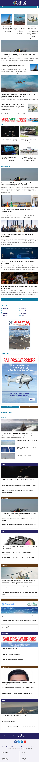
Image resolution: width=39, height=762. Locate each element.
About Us (23, 315)
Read (29, 406)
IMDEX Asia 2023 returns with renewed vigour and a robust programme (16, 553)
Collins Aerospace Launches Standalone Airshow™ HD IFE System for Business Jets (19, 627)
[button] (35, 12)
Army (20, 745)
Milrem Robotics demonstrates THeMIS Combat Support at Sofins (18, 726)
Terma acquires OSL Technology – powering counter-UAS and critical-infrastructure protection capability (19, 514)
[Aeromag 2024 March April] (19, 334)
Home (16, 745)
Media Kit (4, 315)
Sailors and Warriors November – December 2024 (14, 659)
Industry (23, 746)
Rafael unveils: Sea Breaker (8, 721)
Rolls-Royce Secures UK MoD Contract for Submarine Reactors (16, 433)
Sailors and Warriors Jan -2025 (9, 648)
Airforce (8, 746)
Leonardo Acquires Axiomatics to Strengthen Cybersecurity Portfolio (19, 620)
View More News (19, 299)
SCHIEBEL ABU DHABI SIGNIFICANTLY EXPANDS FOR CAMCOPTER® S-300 (19, 593)
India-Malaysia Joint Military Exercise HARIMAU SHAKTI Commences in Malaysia (29, 158)
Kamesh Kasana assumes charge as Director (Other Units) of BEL (18, 687)
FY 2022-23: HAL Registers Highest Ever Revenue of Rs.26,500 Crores (19, 558)
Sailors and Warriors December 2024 (11, 654)
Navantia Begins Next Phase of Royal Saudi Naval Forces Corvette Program (18, 519)
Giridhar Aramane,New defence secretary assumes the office (17, 693)
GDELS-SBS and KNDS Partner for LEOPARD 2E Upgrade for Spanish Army (29, 140)
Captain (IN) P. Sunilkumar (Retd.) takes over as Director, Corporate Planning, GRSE (18, 683)
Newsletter (23, 310)
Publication (4, 313)
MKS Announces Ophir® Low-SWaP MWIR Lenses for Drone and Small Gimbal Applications (19, 547)
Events (3, 310)
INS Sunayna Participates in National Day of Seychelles (15, 587)
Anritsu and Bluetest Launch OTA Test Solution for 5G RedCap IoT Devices (18, 616)
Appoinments (34, 746)
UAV (12, 746)
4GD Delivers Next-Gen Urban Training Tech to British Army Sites (18, 479)
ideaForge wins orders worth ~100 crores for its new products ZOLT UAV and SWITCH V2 (19, 30)
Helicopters (17, 746)
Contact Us (23, 313)
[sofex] (19, 119)
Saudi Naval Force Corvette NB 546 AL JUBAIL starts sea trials (17, 715)
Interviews (4, 308)
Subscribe (23, 308)
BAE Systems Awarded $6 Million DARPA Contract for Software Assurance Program (10, 158)
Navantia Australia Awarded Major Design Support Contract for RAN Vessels (19, 525)
